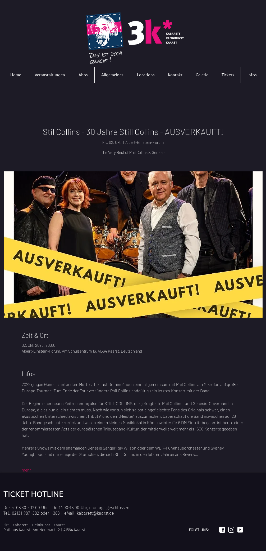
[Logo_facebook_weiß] (222, 530)
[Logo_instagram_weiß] (231, 530)
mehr (26, 469)
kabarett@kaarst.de (95, 513)
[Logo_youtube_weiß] (240, 530)
